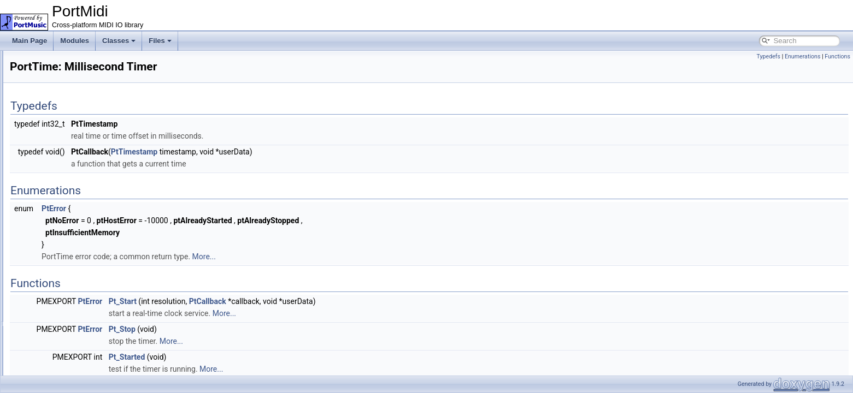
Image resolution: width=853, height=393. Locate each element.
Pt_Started (263, 357)
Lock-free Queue (51, 83)
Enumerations (803, 56)
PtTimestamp (271, 151)
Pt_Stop (258, 329)
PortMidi (22, 59)
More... (340, 256)
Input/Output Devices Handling (71, 107)
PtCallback (344, 301)
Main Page (29, 41)
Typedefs (768, 56)
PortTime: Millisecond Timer (67, 143)
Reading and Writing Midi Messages (79, 131)
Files (160, 41)
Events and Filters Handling (67, 119)
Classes (119, 41)
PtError (190, 208)
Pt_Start (259, 301)
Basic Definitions (51, 95)
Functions (837, 56)
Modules (74, 41)
